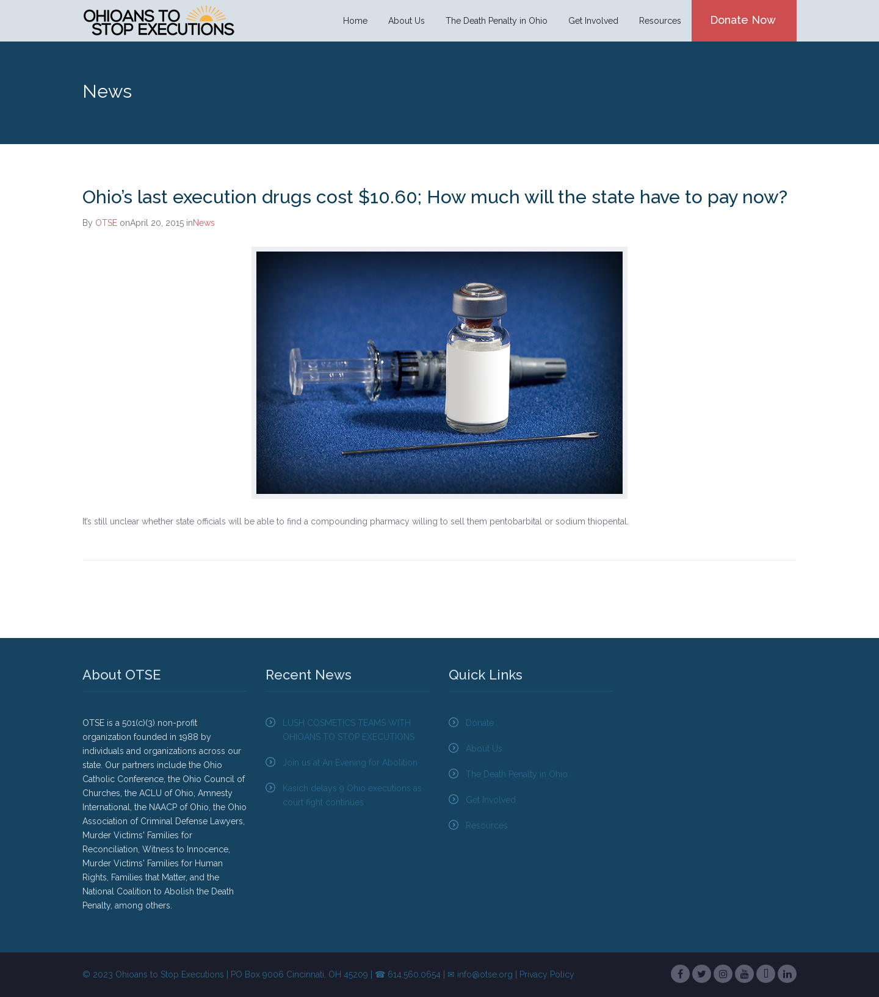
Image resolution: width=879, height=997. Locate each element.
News (204, 223)
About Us (406, 21)
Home (355, 21)
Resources (660, 21)
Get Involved (593, 21)
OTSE (106, 223)
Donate (480, 723)
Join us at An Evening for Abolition (350, 762)
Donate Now (743, 19)
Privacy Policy (546, 974)
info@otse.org (485, 974)
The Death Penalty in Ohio (497, 21)
